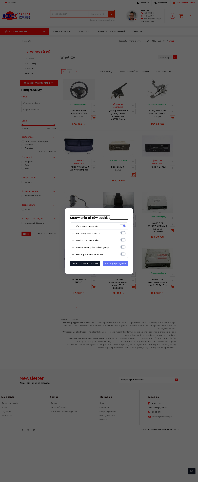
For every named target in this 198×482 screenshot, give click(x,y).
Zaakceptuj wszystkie (115, 263)
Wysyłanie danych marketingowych (93, 247)
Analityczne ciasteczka (87, 240)
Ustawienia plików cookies (90, 218)
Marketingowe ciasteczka (88, 233)
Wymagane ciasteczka (87, 226)
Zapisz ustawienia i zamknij (85, 263)
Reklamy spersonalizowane (89, 254)
